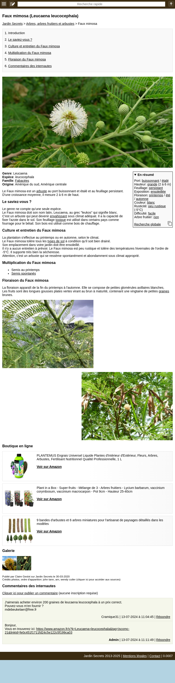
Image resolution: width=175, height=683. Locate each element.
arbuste (41, 191)
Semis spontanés (23, 273)
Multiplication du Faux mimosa (29, 53)
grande (152, 184)
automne (142, 199)
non (156, 217)
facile (152, 213)
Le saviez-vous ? (20, 39)
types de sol (55, 241)
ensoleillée (158, 191)
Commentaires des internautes (30, 66)
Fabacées (22, 180)
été (168, 195)
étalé (165, 180)
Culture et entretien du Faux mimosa (34, 46)
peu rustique (157, 206)
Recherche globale (147, 224)
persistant (156, 188)
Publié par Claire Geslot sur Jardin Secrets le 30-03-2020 (35, 576)
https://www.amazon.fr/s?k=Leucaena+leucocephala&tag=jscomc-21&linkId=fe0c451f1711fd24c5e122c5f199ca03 (67, 630)
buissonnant (150, 180)
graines (164, 291)
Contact (154, 656)
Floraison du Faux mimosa (27, 59)
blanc (151, 202)
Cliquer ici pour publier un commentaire (30, 593)
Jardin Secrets (12, 23)
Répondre (163, 617)
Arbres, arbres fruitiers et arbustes (50, 23)
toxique (61, 220)
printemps (156, 195)
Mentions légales (135, 656)
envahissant (58, 216)
